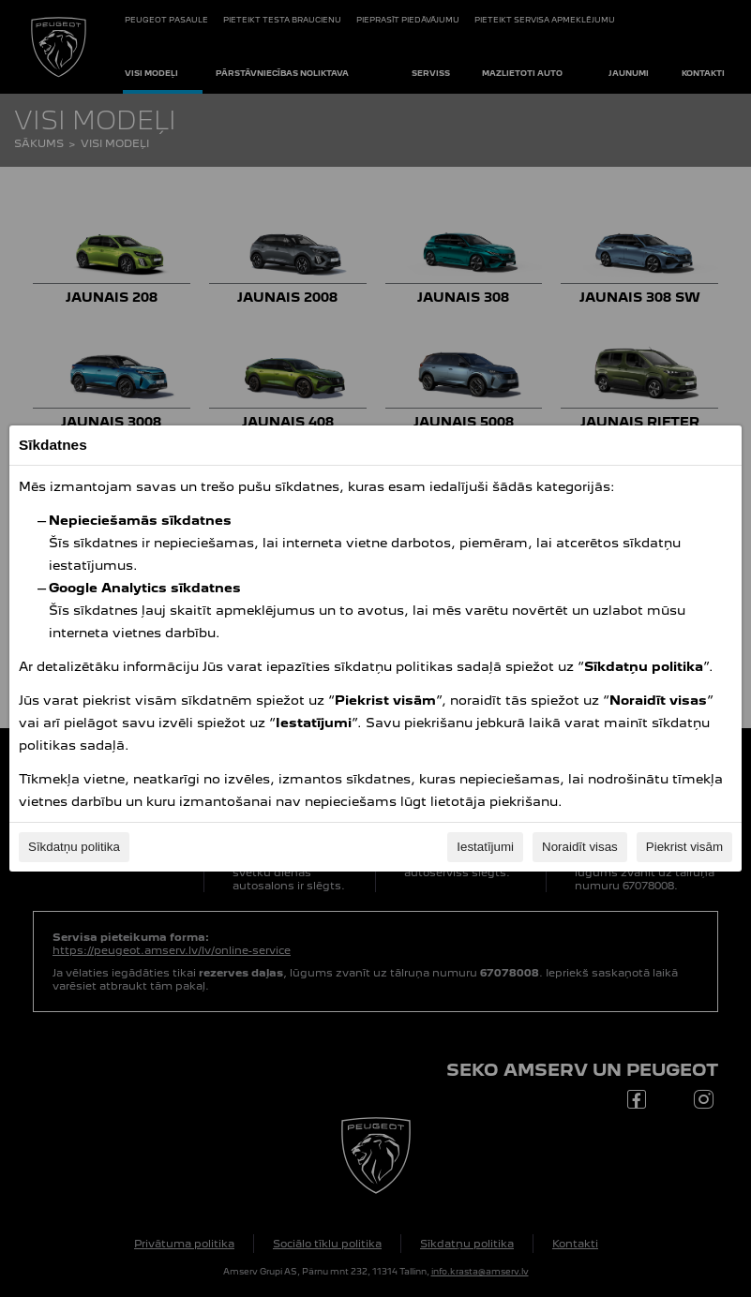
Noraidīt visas (580, 847)
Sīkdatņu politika (74, 847)
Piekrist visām (684, 847)
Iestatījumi (485, 847)
